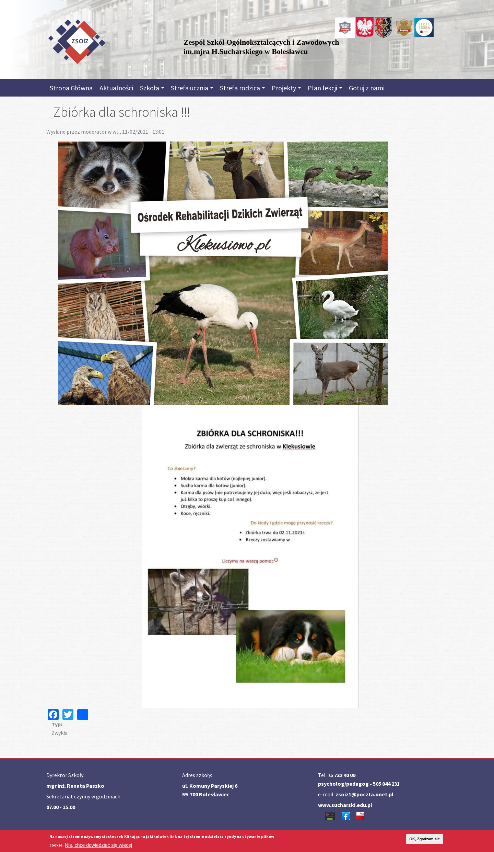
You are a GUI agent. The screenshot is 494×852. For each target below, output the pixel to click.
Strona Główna (71, 87)
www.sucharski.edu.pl (345, 804)
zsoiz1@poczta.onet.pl (364, 794)
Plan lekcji (325, 87)
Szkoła (152, 87)
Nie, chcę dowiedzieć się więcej (98, 845)
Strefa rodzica (242, 87)
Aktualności (116, 87)
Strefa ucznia (192, 87)
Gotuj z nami (367, 87)
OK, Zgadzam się (424, 839)
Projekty (286, 87)
